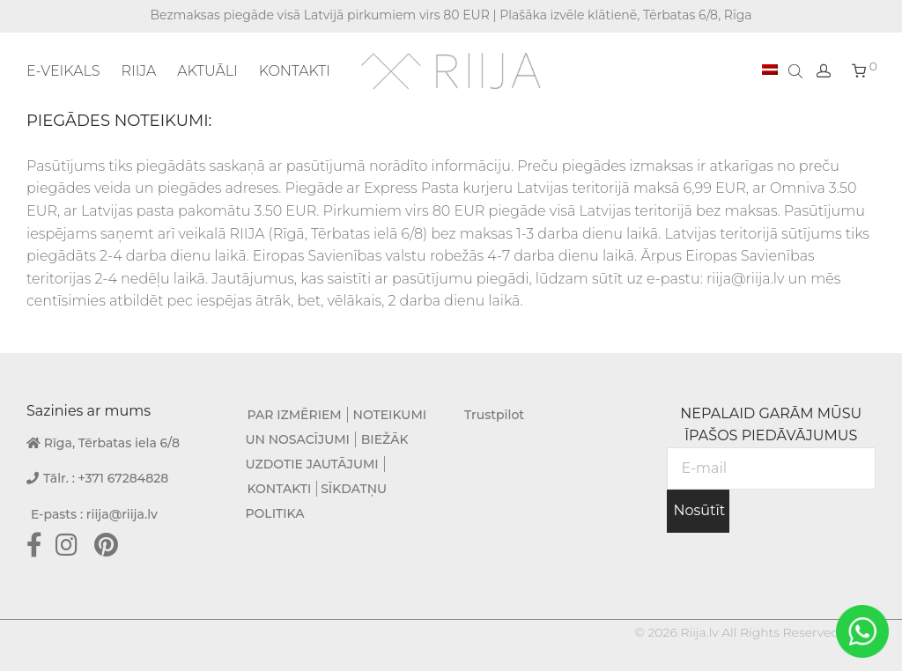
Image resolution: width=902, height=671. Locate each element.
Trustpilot (494, 415)
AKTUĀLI (207, 71)
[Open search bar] (797, 70)
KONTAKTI (294, 71)
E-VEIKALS (63, 71)
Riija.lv (699, 632)
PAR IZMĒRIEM (295, 415)
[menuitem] (769, 70)
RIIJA (138, 71)
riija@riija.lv (122, 514)
